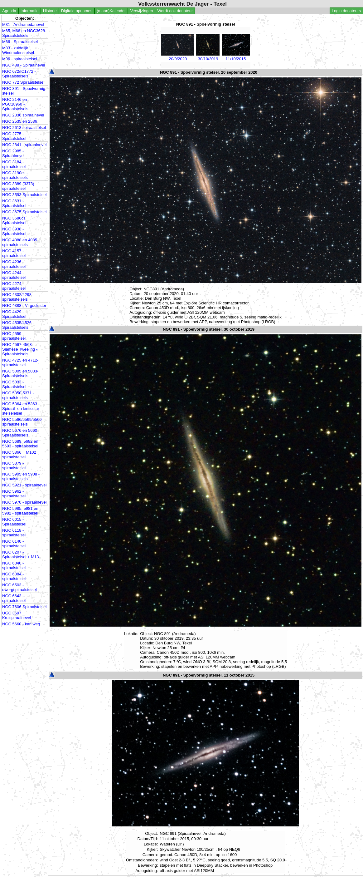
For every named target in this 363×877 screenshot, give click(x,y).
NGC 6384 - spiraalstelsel (14, 576)
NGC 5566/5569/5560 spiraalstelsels (21, 421)
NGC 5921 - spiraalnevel (24, 485)
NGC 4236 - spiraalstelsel (14, 264)
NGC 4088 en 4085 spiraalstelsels (19, 242)
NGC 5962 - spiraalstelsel (14, 493)
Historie (50, 10)
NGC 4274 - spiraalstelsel (14, 286)
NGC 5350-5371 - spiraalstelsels (18, 395)
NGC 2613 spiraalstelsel (24, 127)
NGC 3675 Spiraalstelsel (24, 211)
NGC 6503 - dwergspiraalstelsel (19, 587)
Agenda (9, 10)
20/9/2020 (177, 56)
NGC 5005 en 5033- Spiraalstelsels (20, 373)
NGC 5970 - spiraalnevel (24, 502)
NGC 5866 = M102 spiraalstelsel (19, 454)
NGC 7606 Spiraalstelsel (24, 606)
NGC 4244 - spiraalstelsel (14, 275)
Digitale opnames (76, 10)
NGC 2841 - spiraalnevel (24, 144)
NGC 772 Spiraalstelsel (23, 82)
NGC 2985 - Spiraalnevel (13, 153)
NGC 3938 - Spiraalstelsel (14, 231)
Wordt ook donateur (175, 10)
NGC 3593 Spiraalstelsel (24, 194)
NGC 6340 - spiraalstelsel (14, 565)
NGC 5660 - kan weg (21, 624)
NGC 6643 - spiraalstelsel (14, 598)
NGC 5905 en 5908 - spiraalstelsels (21, 476)
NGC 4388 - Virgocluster (24, 305)
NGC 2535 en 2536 (19, 121)
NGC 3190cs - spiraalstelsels (15, 175)
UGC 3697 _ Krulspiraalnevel (16, 615)
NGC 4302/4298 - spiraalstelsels (18, 297)
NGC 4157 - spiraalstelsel (14, 253)
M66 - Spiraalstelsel (20, 41)
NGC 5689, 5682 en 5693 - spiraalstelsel (20, 443)
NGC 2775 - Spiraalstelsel (14, 136)
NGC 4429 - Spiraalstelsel (14, 314)
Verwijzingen (141, 10)
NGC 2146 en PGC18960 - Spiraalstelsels (15, 104)
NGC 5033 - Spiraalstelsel (14, 384)
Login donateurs (346, 10)
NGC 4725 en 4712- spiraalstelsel (20, 362)
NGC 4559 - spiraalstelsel (14, 336)
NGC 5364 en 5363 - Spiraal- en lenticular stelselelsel (21, 409)
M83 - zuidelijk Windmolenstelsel (18, 50)
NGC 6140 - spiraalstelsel (14, 543)
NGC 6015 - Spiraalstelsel (14, 521)
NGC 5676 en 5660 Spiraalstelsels (19, 432)
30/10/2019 (208, 56)
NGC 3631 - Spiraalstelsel (14, 203)
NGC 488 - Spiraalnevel (23, 65)
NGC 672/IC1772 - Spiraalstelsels (19, 73)
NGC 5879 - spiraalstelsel (14, 465)
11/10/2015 (236, 56)
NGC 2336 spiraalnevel (23, 115)
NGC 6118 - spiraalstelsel (14, 532)
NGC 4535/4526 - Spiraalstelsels (18, 325)
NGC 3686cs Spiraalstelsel (14, 220)
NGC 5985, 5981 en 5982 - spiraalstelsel (20, 510)
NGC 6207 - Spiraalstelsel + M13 (20, 554)
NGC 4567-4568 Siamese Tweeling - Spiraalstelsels (19, 349)
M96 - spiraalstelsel (19, 59)
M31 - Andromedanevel (23, 24)
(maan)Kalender (111, 10)
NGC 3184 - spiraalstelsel (14, 164)
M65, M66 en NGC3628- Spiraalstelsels (24, 33)
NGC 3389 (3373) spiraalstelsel (18, 186)
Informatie (30, 10)
